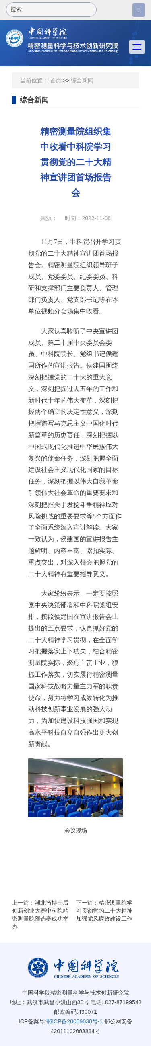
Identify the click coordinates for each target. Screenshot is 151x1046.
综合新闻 (82, 80)
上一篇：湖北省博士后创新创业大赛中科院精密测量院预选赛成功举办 (40, 914)
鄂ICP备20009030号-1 (74, 1021)
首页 (55, 80)
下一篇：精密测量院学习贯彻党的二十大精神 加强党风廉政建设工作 (104, 910)
